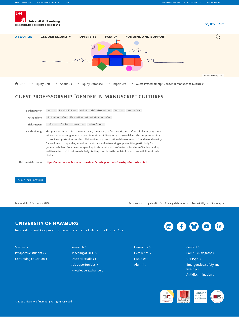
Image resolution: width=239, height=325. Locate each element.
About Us (23, 36)
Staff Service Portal (48, 2)
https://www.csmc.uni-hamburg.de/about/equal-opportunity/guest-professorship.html (96, 171)
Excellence (141, 261)
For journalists (24, 2)
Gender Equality (55, 36)
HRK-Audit (199, 300)
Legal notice (152, 211)
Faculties (140, 267)
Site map (216, 211)
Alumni (139, 273)
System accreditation (217, 301)
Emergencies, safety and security (203, 275)
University (141, 256)
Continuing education (30, 267)
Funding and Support (145, 36)
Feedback (134, 211)
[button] (182, 2)
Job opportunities (84, 273)
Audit (180, 300)
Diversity (88, 36)
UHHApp (192, 267)
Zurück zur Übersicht (30, 188)
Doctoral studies (83, 267)
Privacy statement (175, 211)
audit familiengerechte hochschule (167, 303)
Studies (20, 256)
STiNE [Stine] (66, 2)
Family (111, 36)
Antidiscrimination (199, 283)
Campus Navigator (199, 261)
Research (78, 256)
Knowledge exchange (86, 279)
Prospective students (29, 261)
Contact (191, 256)
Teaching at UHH (83, 261)
